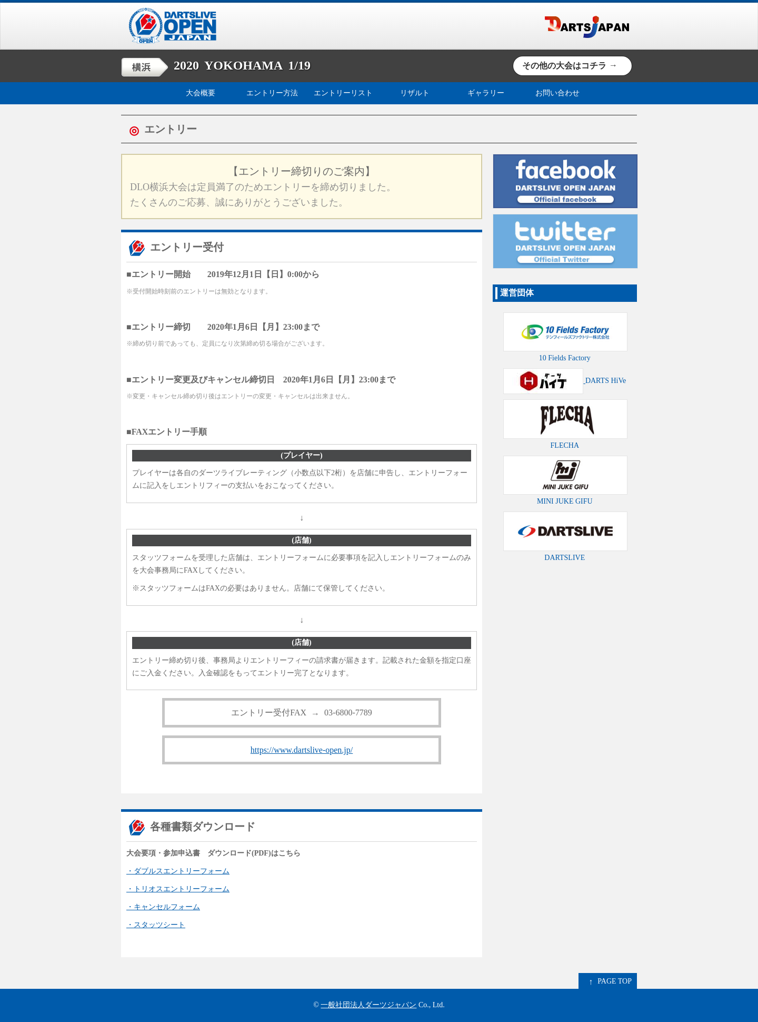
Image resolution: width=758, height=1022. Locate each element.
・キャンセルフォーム (163, 907)
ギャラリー (485, 93)
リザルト (415, 93)
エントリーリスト (343, 93)
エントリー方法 (272, 93)
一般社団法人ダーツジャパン (368, 1005)
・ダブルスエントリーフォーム (178, 871)
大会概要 (200, 93)
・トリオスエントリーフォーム (178, 889)
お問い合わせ (557, 93)
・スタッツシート (155, 925)
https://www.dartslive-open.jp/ (302, 749)
